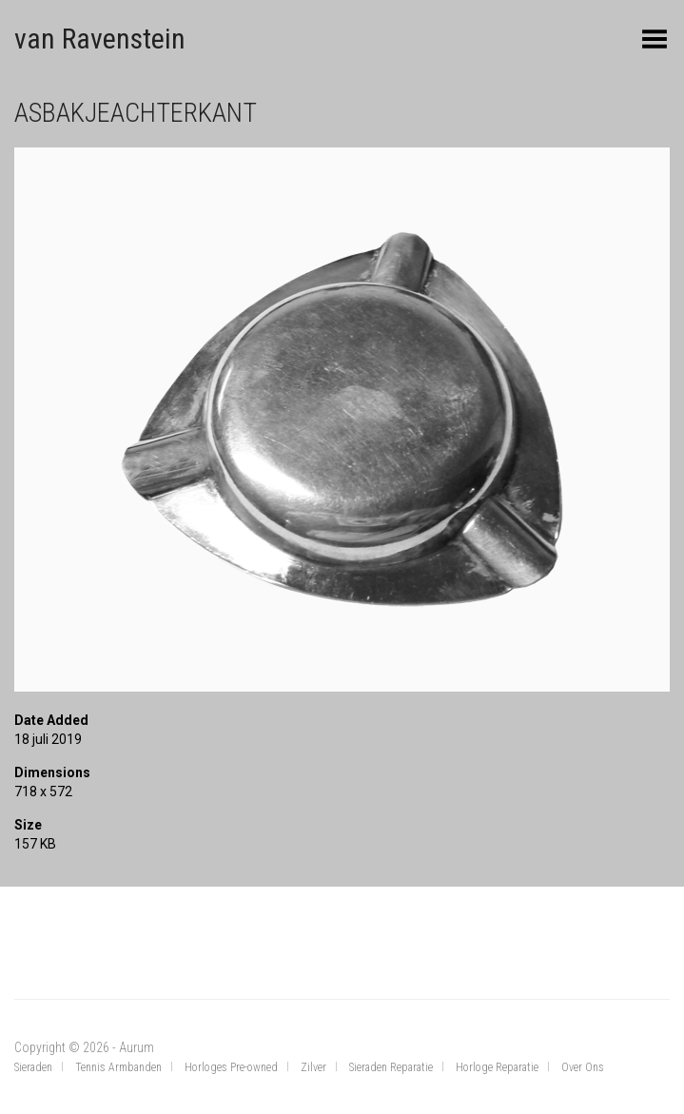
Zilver (313, 1067)
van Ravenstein (100, 38)
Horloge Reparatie (497, 1067)
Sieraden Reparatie (391, 1067)
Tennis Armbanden (118, 1067)
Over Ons (582, 1067)
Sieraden (33, 1067)
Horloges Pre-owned (231, 1067)
